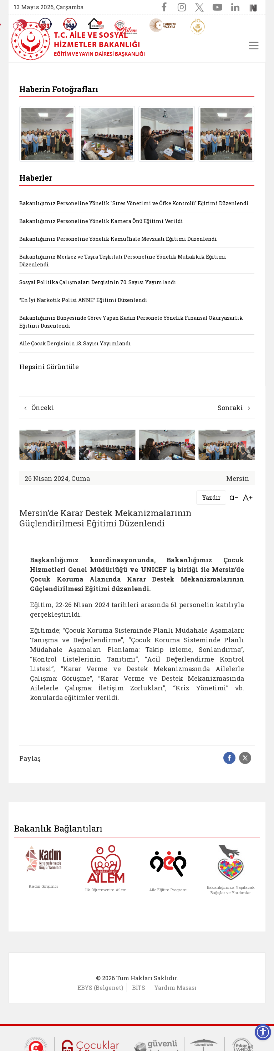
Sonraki (234, 407)
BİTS (138, 987)
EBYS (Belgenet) (100, 987)
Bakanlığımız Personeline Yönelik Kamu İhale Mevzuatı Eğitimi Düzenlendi (118, 238)
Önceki (39, 407)
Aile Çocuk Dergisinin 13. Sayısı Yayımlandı (75, 343)
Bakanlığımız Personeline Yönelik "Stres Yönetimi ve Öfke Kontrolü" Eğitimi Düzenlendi (134, 203)
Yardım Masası (175, 987)
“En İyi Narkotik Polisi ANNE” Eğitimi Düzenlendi (83, 300)
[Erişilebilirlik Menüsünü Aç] (263, 1032)
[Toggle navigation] (253, 45)
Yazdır (211, 497)
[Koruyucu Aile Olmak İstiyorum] (96, 23)
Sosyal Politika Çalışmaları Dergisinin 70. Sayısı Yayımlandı (97, 282)
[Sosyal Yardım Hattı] (70, 24)
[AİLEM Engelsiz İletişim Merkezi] (126, 27)
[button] (245, 453)
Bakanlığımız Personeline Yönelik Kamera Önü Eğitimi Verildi (101, 221)
